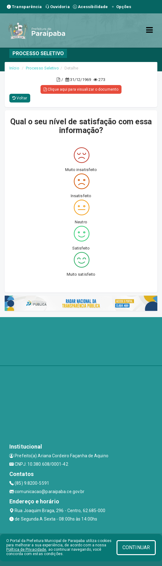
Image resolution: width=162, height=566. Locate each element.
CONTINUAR (136, 547)
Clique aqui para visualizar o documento (81, 89)
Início (14, 68)
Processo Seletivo (42, 68)
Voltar (19, 98)
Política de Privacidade (26, 549)
